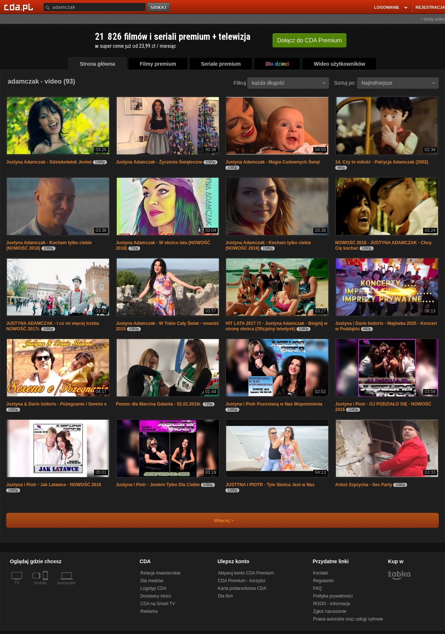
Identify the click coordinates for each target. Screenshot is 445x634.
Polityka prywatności (333, 596)
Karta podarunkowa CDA (242, 588)
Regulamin (323, 580)
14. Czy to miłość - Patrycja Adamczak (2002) (381, 162)
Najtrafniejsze (398, 83)
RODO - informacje (331, 603)
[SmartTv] (46, 587)
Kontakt (320, 573)
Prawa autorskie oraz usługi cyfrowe (348, 619)
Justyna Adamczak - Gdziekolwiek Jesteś (49, 162)
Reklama (149, 611)
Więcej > (218, 520)
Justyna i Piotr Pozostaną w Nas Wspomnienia (273, 404)
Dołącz (309, 40)
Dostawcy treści (155, 596)
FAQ (317, 588)
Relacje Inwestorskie (160, 573)
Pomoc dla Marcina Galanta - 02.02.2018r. (159, 404)
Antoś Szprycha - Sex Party (363, 484)
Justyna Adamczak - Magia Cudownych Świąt (272, 162)
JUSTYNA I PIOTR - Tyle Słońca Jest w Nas (269, 484)
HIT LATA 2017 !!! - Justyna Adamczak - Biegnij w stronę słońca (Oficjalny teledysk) (276, 326)
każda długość (288, 83)
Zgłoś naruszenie (329, 611)
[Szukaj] (94, 7)
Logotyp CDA (153, 588)
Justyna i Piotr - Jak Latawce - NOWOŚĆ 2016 (53, 484)
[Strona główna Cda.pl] (19, 7)
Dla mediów (151, 580)
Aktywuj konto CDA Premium (246, 573)
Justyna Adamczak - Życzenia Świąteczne (159, 162)
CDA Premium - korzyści (241, 580)
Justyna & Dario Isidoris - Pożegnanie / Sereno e (56, 404)
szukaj (159, 7)
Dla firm (225, 596)
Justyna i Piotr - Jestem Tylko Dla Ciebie (158, 484)
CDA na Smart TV (157, 603)
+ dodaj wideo (432, 19)
